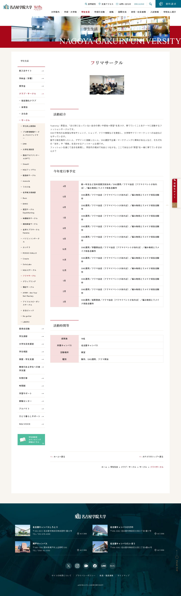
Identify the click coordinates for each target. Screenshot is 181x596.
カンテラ (26, 247)
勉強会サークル (29, 175)
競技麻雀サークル (30, 224)
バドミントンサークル (31, 240)
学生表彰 (23, 336)
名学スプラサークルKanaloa (31, 231)
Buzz (25, 198)
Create (26, 258)
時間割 (22, 385)
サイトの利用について (61, 575)
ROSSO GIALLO (30, 253)
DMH (25, 143)
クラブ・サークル (27, 93)
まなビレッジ (28, 310)
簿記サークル (28, 287)
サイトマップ (123, 575)
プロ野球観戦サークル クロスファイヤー (31, 135)
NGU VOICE (24, 423)
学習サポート (25, 393)
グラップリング (29, 281)
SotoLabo (27, 264)
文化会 (24, 113)
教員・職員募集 (106, 575)
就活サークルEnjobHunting (28, 211)
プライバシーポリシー (85, 575)
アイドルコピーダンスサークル (31, 303)
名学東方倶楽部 (29, 192)
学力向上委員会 (29, 126)
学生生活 (25, 60)
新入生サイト (25, 70)
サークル (25, 120)
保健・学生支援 (26, 359)
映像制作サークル (30, 218)
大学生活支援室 (26, 343)
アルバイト (24, 408)
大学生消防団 (28, 149)
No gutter (27, 316)
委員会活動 (24, 328)
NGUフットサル (29, 169)
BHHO (25, 203)
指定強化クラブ (28, 100)
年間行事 (23, 377)
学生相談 (23, 351)
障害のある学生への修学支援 (29, 368)
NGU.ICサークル (29, 270)
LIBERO (26, 322)
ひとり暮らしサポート (29, 416)
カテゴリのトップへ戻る (153, 456)
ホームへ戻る (59, 456)
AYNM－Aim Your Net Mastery (30, 294)
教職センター (25, 400)
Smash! (26, 164)
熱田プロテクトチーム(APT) (31, 157)
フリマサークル (29, 275)
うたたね (26, 186)
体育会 (24, 107)
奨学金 (22, 85)
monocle (26, 181)
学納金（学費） (26, 78)
